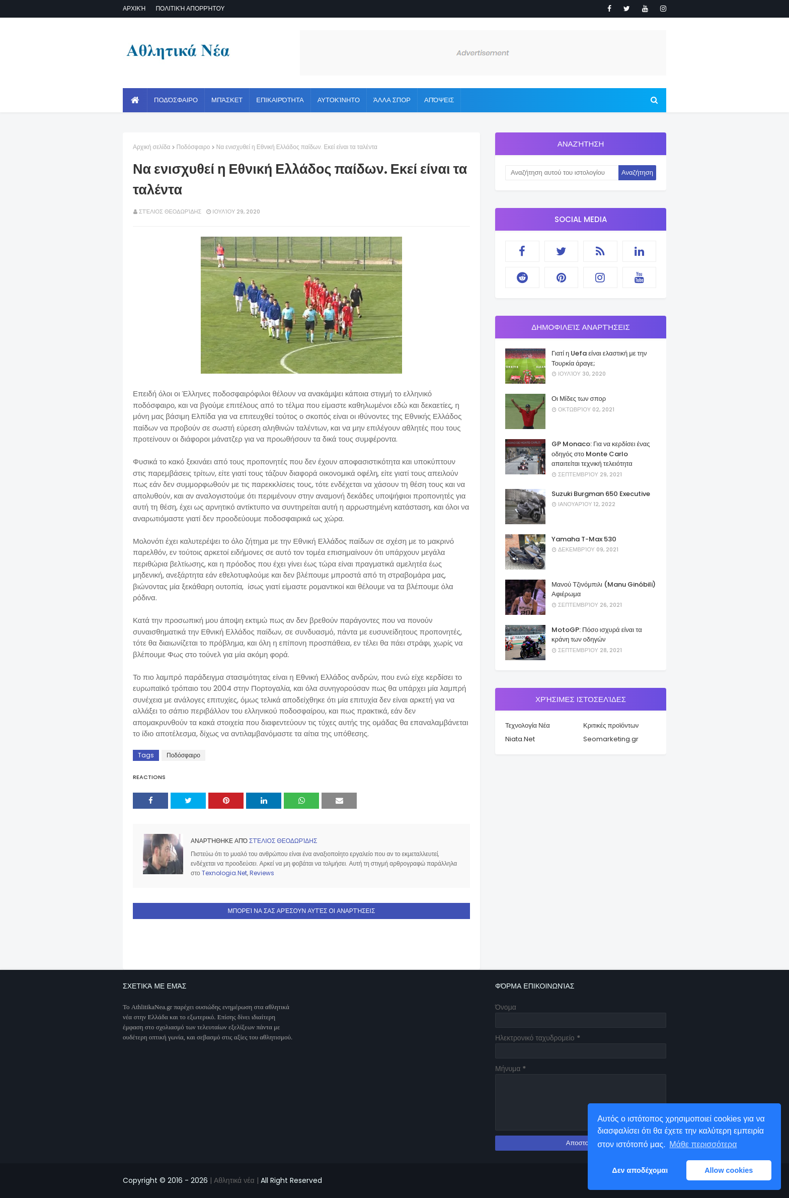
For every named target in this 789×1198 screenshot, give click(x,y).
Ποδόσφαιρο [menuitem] (176, 100)
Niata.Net (520, 739)
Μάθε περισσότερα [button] (703, 1144)
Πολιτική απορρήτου (189, 8)
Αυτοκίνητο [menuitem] (339, 100)
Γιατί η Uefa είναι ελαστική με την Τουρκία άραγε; (599, 358)
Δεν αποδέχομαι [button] (640, 1170)
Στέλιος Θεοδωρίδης (170, 211)
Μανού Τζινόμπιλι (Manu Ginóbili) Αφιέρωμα (603, 589)
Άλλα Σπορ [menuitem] (392, 100)
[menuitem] (135, 100)
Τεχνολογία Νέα (527, 725)
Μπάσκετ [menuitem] (227, 100)
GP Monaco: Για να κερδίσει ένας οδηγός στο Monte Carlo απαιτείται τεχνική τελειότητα (600, 453)
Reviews (262, 873)
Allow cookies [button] (728, 1170)
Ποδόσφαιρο (193, 147)
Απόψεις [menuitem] (439, 100)
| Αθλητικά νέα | (233, 1180)
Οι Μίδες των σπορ (578, 398)
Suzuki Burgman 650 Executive (600, 494)
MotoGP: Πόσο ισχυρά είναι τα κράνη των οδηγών (596, 635)
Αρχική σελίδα (152, 147)
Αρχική (134, 8)
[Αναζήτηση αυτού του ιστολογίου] (561, 172)
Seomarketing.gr (611, 739)
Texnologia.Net (224, 873)
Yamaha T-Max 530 (583, 539)
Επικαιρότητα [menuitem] (279, 100)
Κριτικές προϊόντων (611, 725)
